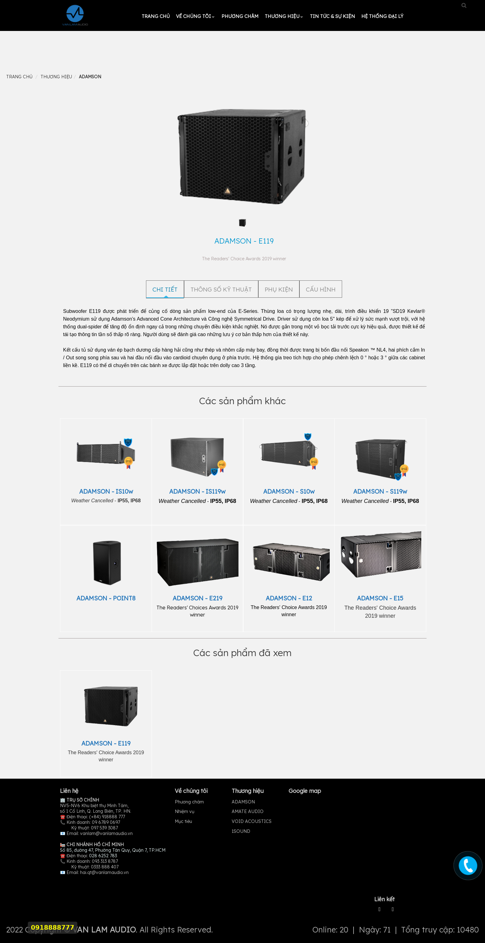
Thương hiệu (282, 16)
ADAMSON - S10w (289, 491)
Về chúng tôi (193, 16)
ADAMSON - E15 (380, 598)
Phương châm (240, 16)
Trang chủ (156, 16)
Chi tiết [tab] (165, 289)
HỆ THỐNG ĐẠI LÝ (382, 16)
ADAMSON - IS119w (197, 491)
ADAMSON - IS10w (106, 491)
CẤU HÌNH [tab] (321, 289)
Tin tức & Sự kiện (332, 16)
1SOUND (241, 831)
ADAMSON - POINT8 (105, 598)
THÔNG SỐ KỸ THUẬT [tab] (221, 289)
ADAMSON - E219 (197, 598)
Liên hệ (69, 790)
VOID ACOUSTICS (252, 821)
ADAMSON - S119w (380, 491)
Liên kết (384, 899)
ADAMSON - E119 (106, 743)
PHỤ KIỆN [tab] (279, 289)
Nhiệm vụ (184, 811)
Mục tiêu (183, 821)
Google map (305, 790)
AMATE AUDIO (248, 811)
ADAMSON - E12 (289, 598)
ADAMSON (243, 802)
